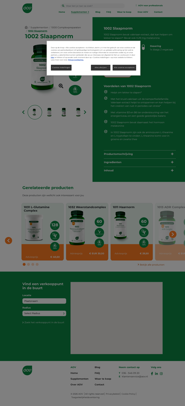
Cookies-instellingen (61, 67)
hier (52, 57)
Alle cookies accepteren (124, 67)
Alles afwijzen (101, 67)
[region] (93, 58)
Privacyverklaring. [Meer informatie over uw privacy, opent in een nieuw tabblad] (76, 60)
